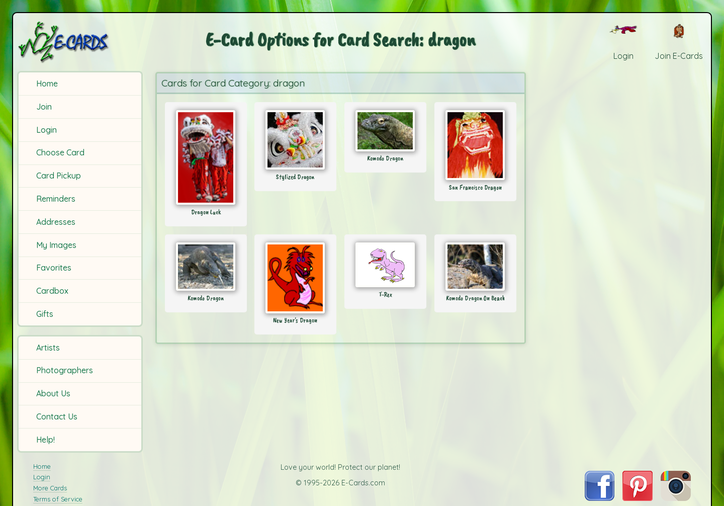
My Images (56, 245)
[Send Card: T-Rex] (385, 264)
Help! (45, 440)
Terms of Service (57, 499)
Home (47, 83)
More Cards (50, 488)
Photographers (64, 370)
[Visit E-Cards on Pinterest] (637, 498)
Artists (48, 348)
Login (46, 130)
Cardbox (52, 291)
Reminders (55, 199)
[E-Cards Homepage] (80, 42)
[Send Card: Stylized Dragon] (295, 140)
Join (44, 107)
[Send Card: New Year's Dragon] (295, 277)
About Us (53, 393)
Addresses (55, 222)
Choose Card (60, 152)
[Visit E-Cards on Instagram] (676, 498)
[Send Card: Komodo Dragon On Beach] (475, 266)
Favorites (53, 268)
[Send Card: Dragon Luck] (206, 157)
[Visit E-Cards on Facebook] (599, 498)
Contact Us (56, 416)
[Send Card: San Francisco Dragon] (475, 145)
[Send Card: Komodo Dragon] (385, 130)
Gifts (44, 314)
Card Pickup (58, 176)
